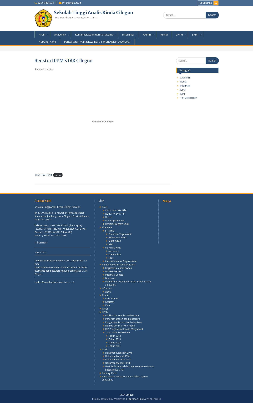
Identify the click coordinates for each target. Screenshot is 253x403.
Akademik (60, 34)
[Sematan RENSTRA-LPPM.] (103, 121)
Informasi (128, 34)
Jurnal (164, 34)
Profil (42, 34)
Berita (183, 81)
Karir (182, 93)
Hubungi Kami (47, 41)
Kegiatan (109, 301)
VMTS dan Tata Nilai (115, 210)
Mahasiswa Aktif (113, 271)
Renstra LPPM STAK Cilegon (120, 325)
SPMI (195, 34)
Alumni (147, 34)
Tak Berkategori (188, 97)
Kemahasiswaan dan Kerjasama (94, 34)
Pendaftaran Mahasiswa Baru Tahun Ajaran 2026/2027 (97, 41)
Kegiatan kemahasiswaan (118, 267)
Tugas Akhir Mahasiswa (117, 332)
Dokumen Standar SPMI (117, 362)
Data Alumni (111, 298)
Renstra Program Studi (117, 223)
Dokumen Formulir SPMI (118, 359)
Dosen (108, 217)
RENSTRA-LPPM (43, 174)
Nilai (110, 244)
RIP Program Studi (114, 220)
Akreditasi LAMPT (117, 237)
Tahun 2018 (114, 335)
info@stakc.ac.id (71, 2)
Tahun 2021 (114, 345)
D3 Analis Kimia (113, 247)
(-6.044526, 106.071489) (54, 235)
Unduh (58, 175)
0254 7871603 (45, 2)
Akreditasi (113, 251)
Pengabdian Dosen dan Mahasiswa (123, 322)
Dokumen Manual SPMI (117, 356)
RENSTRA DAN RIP (115, 213)
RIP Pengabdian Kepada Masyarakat (124, 329)
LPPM (179, 34)
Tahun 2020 (114, 342)
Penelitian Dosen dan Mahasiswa (122, 318)
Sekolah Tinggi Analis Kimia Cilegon (93, 13)
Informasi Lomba (114, 274)
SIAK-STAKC (41, 252)
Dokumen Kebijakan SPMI (118, 352)
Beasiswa (110, 278)
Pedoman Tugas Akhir (120, 234)
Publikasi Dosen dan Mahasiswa (122, 315)
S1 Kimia (109, 230)
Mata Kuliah (114, 240)
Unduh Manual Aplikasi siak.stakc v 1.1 (54, 282)
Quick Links (205, 2)
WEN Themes (154, 398)
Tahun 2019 (114, 339)
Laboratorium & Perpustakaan (121, 261)
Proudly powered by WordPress (108, 398)
